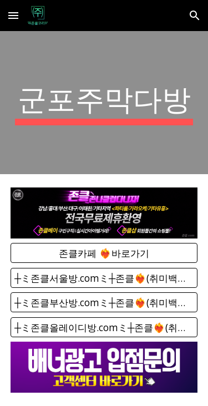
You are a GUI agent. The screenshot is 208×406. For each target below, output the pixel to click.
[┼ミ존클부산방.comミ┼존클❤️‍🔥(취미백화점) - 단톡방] (104, 302)
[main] (104, 102)
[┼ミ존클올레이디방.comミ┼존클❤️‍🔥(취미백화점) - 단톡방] (104, 327)
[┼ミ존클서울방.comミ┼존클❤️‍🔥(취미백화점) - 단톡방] (104, 277)
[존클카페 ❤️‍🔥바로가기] (104, 253)
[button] (13, 15)
